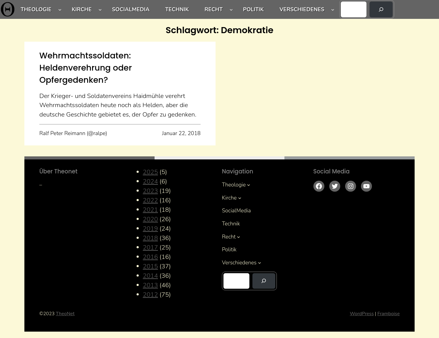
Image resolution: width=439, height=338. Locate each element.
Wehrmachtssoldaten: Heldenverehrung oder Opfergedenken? (85, 67)
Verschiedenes (302, 9)
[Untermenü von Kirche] (100, 9)
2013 (150, 285)
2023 (150, 190)
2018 (150, 238)
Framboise (388, 313)
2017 (150, 247)
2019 (150, 228)
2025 (150, 172)
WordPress (362, 313)
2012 (150, 294)
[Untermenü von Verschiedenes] (332, 9)
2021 (150, 209)
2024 (150, 181)
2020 (150, 219)
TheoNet (65, 313)
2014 (150, 275)
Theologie (36, 9)
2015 (150, 266)
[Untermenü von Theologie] (60, 9)
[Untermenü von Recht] (231, 9)
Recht (214, 9)
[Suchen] (380, 9)
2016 (150, 257)
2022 (150, 200)
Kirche (82, 9)
